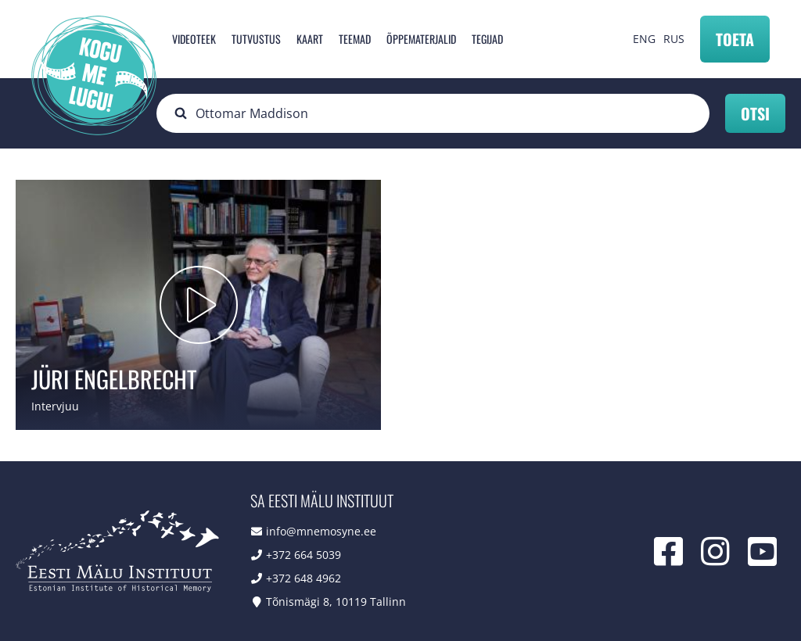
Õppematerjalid (421, 38)
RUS (673, 38)
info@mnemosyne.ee (321, 531)
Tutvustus (256, 38)
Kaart (309, 38)
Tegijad (487, 38)
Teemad (355, 38)
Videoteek (194, 38)
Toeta (735, 39)
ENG (644, 38)
